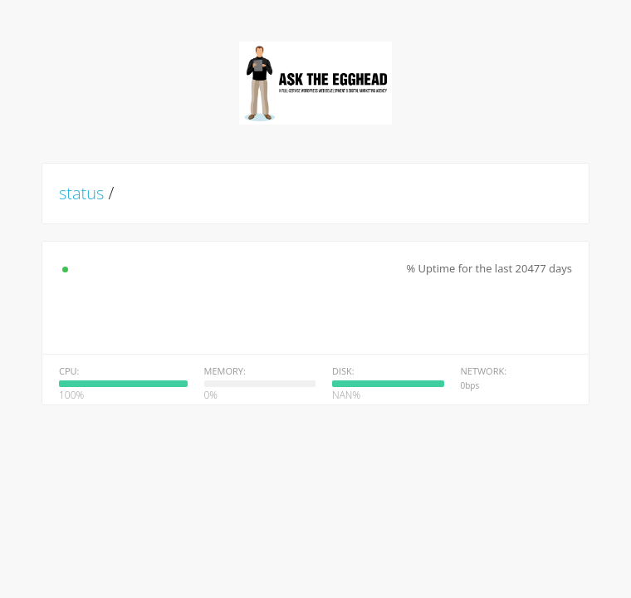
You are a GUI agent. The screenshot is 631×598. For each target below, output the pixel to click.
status (81, 193)
